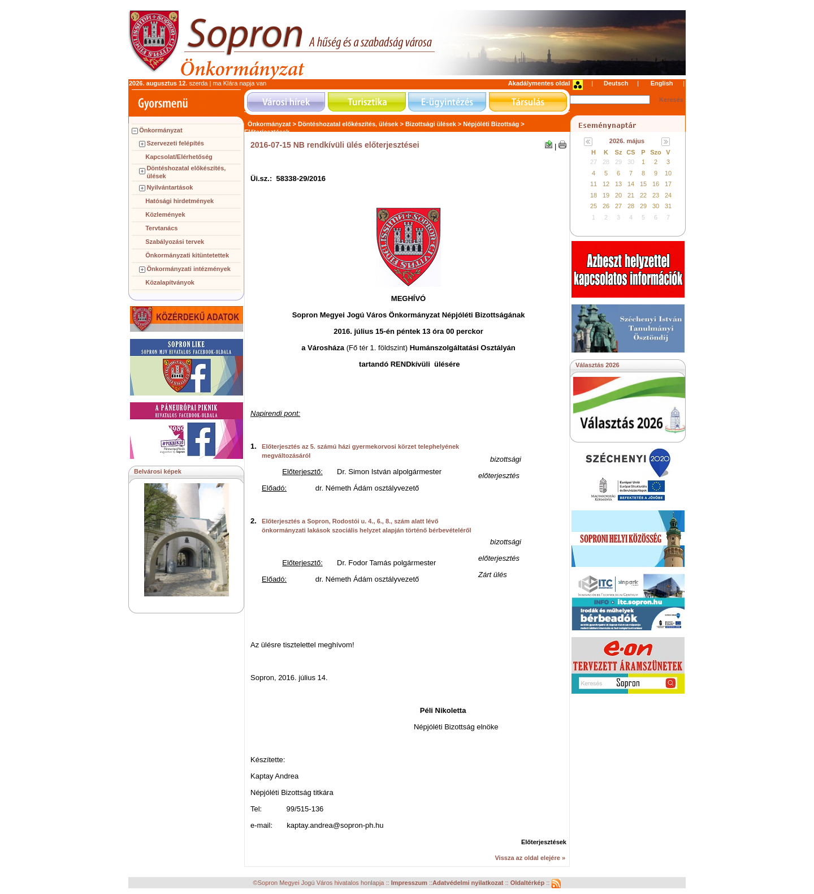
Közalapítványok (169, 282)
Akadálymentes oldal (539, 83)
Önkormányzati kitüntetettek (187, 255)
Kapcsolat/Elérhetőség (179, 156)
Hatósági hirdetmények (179, 200)
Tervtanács (161, 228)
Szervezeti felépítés (175, 143)
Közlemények (165, 214)
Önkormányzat (160, 130)
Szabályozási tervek (174, 241)
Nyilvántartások (169, 187)
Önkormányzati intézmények (188, 268)
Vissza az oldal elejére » (530, 857)
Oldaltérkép (528, 883)
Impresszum (410, 883)
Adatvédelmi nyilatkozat (467, 883)
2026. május (626, 140)
